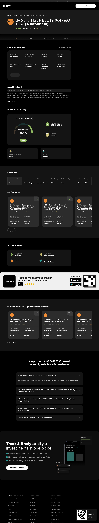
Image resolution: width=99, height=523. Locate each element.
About (15, 38)
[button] (17, 494)
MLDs (9, 508)
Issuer (65, 38)
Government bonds (57, 512)
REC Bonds (33, 502)
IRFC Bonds (33, 515)
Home (9, 15)
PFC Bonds (33, 519)
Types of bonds (56, 508)
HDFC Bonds (33, 512)
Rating (31, 38)
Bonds (15, 15)
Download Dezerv (85, 6)
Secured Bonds (12, 512)
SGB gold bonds (56, 502)
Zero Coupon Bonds (13, 502)
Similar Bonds (49, 38)
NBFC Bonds (11, 505)
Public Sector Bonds (14, 515)
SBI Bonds (33, 505)
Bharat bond (55, 519)
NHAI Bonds (33, 498)
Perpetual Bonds (12, 498)
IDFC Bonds (33, 508)
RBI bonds (54, 515)
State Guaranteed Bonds (15, 519)
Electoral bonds (55, 505)
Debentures (54, 498)
